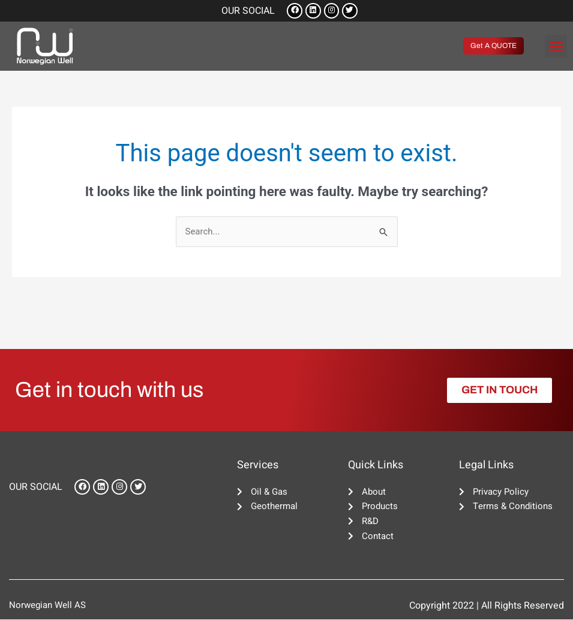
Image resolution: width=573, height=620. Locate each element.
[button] (556, 46)
